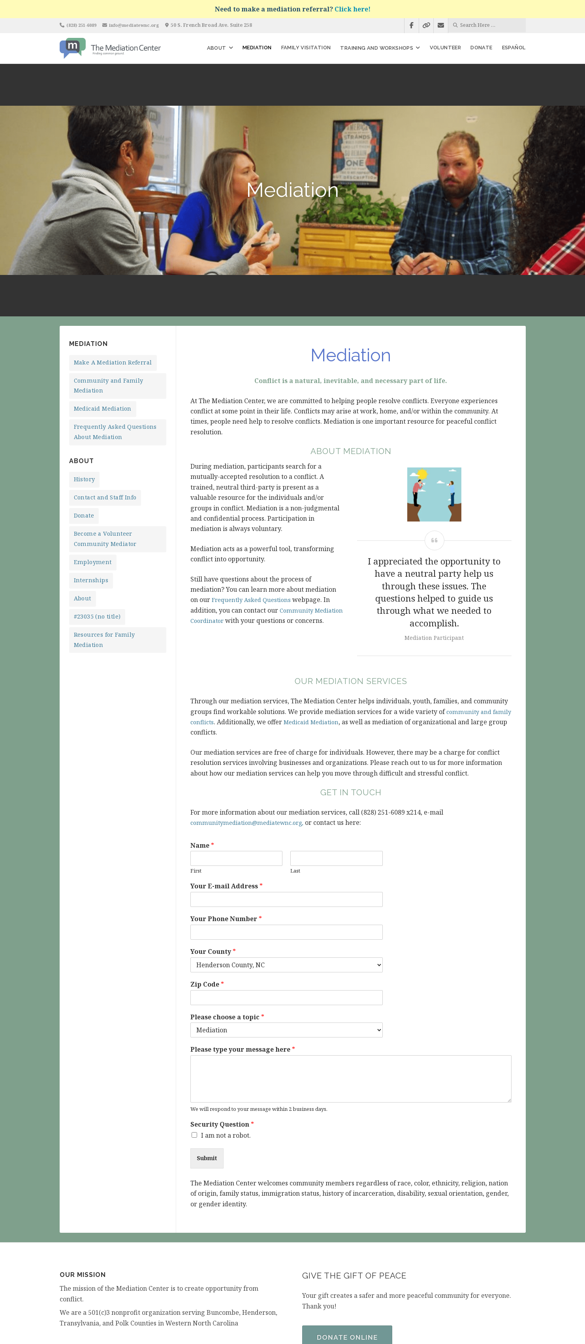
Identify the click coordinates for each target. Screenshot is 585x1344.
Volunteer (445, 47)
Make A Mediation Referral (113, 279)
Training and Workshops (376, 48)
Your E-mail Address (226, 803)
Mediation (257, 47)
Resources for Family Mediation (104, 556)
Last (295, 788)
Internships (91, 497)
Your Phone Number (226, 836)
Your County (213, 868)
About (216, 48)
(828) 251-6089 (84, 25)
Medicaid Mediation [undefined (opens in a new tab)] (337, 638)
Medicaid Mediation (103, 325)
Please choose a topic (227, 934)
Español (514, 47)
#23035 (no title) (97, 533)
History (84, 396)
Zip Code (207, 901)
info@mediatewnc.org (141, 25)
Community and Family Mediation (108, 302)
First (195, 788)
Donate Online (349, 1256)
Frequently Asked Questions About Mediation (115, 348)
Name (202, 762)
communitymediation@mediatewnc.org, (252, 739)
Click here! (353, 9)
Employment (93, 478)
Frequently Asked (239, 516)
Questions (282, 516)
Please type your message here (242, 966)
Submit (209, 1075)
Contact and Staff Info (105, 414)
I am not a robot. (226, 1052)
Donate (481, 47)
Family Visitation (306, 47)
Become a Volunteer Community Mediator (105, 455)
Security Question (222, 1041)
